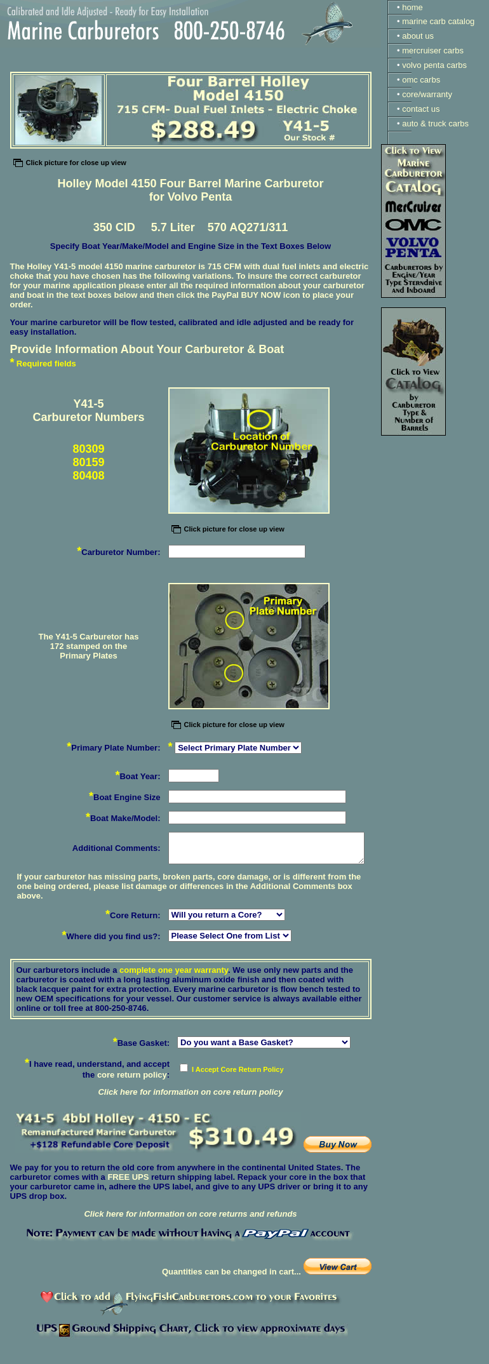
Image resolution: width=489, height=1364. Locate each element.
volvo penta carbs (434, 65)
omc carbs (421, 79)
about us (418, 36)
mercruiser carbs (433, 50)
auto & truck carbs (435, 123)
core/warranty (427, 94)
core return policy (132, 1075)
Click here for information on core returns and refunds (190, 1214)
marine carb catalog (438, 21)
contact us (420, 109)
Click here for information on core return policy (190, 1092)
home (412, 7)
